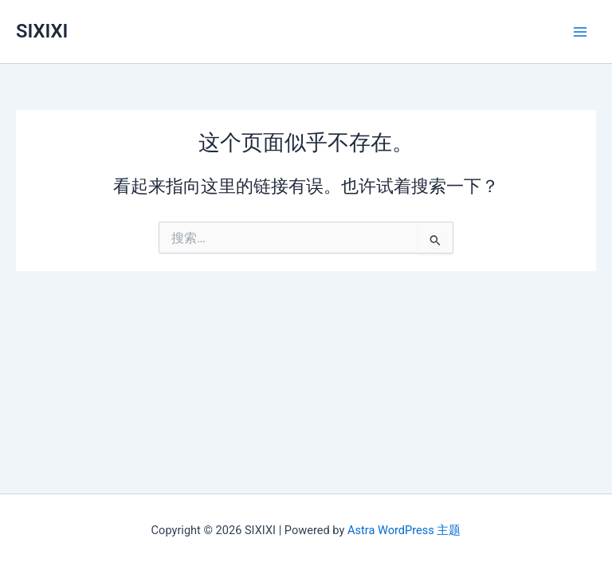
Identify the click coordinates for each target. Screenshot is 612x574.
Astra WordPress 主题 (404, 530)
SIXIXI (42, 31)
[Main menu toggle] (580, 31)
